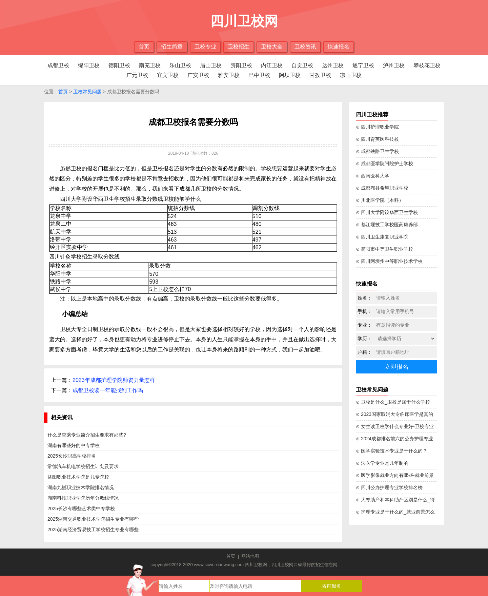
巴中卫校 (259, 75)
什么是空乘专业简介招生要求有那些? (86, 435)
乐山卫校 (180, 65)
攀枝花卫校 (427, 65)
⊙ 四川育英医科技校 (377, 139)
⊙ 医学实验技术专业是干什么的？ (391, 451)
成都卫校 (58, 65)
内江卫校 (272, 65)
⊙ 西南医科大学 (372, 175)
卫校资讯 (305, 47)
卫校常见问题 (87, 91)
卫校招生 (238, 47)
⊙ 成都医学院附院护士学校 (384, 163)
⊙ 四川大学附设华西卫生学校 (387, 212)
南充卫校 (150, 65)
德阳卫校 (119, 65)
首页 (144, 47)
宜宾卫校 (168, 75)
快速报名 (338, 47)
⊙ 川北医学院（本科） (380, 200)
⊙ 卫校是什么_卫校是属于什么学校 (393, 402)
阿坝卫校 (290, 75)
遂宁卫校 (363, 65)
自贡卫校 (302, 65)
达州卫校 (333, 65)
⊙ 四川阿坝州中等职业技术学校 (389, 261)
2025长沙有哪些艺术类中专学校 (81, 508)
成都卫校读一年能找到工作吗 (108, 390)
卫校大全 (272, 47)
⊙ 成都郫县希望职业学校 (382, 188)
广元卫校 (137, 75)
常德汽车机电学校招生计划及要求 (83, 466)
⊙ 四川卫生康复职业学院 (382, 236)
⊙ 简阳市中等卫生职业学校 (384, 249)
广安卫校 (198, 75)
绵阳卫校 (89, 65)
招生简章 (172, 47)
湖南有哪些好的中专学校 (73, 445)
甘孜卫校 (320, 75)
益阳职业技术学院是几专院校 (78, 477)
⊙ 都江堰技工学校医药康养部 (387, 224)
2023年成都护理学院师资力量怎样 (114, 380)
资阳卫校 (241, 65)
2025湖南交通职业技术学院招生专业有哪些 (93, 519)
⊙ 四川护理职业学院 (377, 127)
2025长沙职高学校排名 (71, 456)
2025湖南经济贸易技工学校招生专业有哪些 (93, 529)
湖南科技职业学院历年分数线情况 (83, 498)
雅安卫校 (229, 75)
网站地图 (250, 556)
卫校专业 (205, 47)
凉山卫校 (351, 75)
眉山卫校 (211, 65)
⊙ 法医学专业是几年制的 (382, 463)
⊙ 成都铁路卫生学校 (377, 151)
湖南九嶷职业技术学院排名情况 (80, 487)
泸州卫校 (394, 65)
